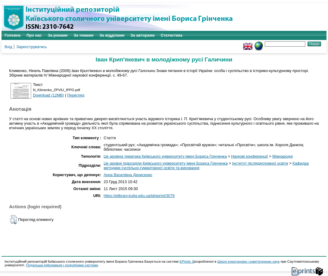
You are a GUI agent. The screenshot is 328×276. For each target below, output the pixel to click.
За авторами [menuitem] (142, 35)
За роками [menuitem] (57, 35)
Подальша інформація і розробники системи (62, 265)
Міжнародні (282, 156)
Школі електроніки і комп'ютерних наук (248, 261)
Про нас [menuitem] (34, 35)
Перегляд (75, 95)
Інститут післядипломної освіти (260, 163)
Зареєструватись (31, 46)
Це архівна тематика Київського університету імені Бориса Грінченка (165, 156)
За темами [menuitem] (83, 35)
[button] (13, 219)
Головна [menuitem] (13, 35)
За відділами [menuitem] (112, 35)
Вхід (8, 46)
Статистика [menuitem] (171, 35)
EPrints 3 (186, 261)
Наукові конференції (249, 156)
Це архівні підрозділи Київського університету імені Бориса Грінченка (165, 163)
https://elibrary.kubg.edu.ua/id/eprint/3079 (139, 195)
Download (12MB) (48, 95)
